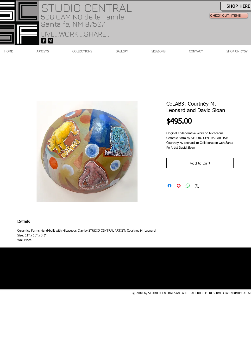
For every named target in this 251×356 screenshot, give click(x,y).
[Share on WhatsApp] (188, 186)
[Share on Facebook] (169, 186)
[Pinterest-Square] (50, 41)
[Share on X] (197, 186)
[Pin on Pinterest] (179, 186)
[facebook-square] (43, 41)
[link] (228, 15)
